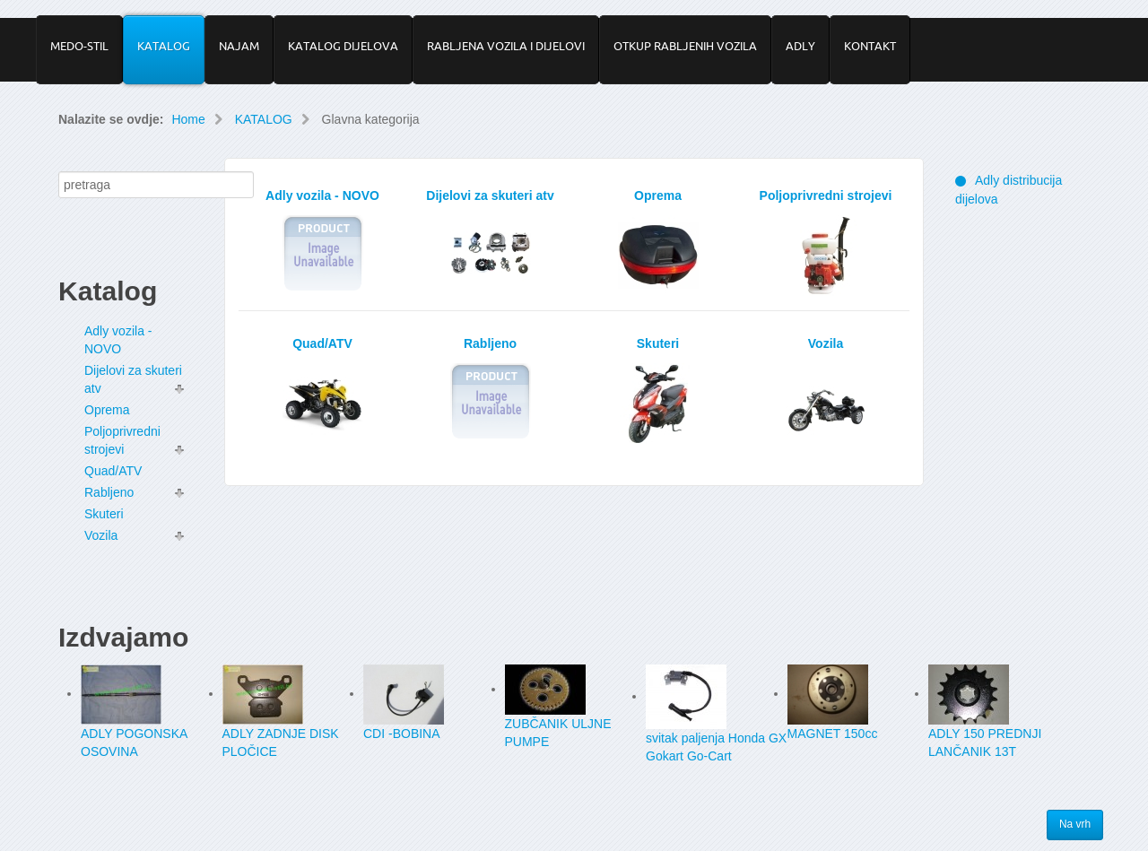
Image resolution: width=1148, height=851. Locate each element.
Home (187, 119)
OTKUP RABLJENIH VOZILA (685, 45)
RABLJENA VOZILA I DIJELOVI (506, 45)
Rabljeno (109, 492)
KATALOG (163, 45)
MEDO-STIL (79, 45)
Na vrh (1075, 825)
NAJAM (239, 45)
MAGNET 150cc (832, 733)
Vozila (100, 535)
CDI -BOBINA (401, 733)
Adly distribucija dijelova (1008, 189)
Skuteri (104, 514)
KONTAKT (870, 45)
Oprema (107, 410)
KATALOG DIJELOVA (343, 45)
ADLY (800, 45)
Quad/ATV (113, 471)
